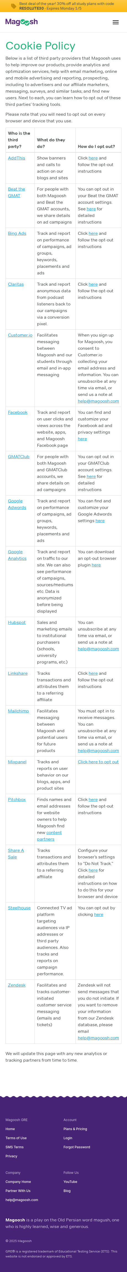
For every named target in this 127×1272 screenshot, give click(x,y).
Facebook (17, 412)
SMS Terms (15, 1147)
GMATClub (19, 456)
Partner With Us (18, 1191)
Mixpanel (17, 761)
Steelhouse (19, 907)
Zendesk (16, 985)
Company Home (18, 1182)
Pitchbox (17, 799)
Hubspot (17, 622)
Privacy (11, 1156)
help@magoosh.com (98, 401)
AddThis (16, 158)
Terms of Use (16, 1138)
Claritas (16, 284)
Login (68, 1138)
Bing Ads (17, 233)
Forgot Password (77, 1147)
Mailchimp (18, 711)
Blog (67, 1191)
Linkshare (18, 673)
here (93, 158)
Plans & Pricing (75, 1129)
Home (10, 1129)
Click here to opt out (98, 761)
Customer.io (20, 335)
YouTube (70, 1182)
